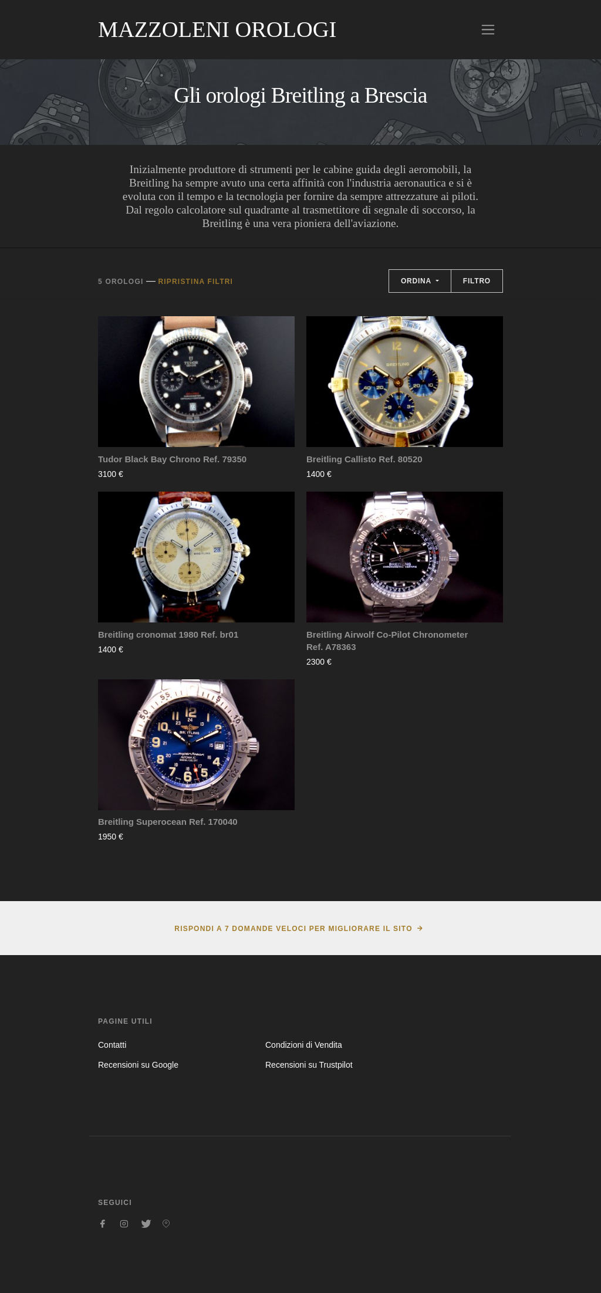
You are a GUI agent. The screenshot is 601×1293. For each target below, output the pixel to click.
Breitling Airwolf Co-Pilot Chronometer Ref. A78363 (387, 640)
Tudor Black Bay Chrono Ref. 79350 (172, 459)
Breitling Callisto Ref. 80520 (364, 459)
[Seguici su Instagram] (123, 1223)
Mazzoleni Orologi (217, 29)
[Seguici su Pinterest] (166, 1223)
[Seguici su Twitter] (145, 1223)
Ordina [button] (417, 281)
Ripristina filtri (195, 281)
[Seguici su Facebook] (102, 1223)
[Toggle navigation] (488, 29)
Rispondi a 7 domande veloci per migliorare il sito (293, 929)
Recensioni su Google (138, 1064)
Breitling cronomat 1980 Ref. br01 (168, 634)
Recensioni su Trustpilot (309, 1064)
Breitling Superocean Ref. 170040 (168, 822)
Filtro (477, 281)
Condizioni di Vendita (303, 1045)
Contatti (112, 1045)
